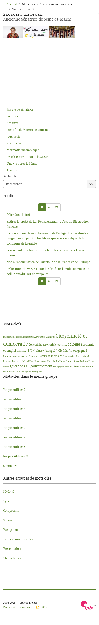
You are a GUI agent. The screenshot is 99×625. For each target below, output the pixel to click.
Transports (37, 371)
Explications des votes (18, 539)
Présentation (12, 549)
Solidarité (8, 371)
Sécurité (81, 366)
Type (6, 501)
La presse (13, 116)
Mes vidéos (27, 361)
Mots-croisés (40, 361)
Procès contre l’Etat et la (27, 157)
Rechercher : (12, 176)
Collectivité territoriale (42, 344)
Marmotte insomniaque (23, 150)
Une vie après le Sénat (22, 163)
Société (90, 366)
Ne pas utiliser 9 (15, 456)
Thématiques (12, 558)
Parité (62, 361)
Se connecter (26, 607)
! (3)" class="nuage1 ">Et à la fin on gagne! (57, 351)
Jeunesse (7, 361)
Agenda (12, 170)
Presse (91, 361)
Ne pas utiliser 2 (14, 390)
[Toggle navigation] (90, 9)
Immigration (69, 356)
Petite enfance (72, 361)
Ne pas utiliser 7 (14, 437)
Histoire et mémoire (49, 356)
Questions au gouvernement (31, 366)
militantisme (9, 336)
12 (56, 207)
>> (91, 184)
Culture (61, 344)
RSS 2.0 (42, 607)
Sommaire (19, 371)
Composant (11, 511)
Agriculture (39, 336)
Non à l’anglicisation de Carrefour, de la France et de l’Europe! (49, 262)
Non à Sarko (53, 361)
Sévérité (8, 492)
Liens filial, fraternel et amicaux (28, 130)
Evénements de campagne (15, 356)
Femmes (33, 356)
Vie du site (14, 143)
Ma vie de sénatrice (20, 109)
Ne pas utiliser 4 (14, 409)
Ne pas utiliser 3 (14, 399)
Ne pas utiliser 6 (14, 428)
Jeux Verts (13, 136)
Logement (17, 361)
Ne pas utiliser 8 (14, 447)
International (82, 356)
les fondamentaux (25, 336)
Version (8, 520)
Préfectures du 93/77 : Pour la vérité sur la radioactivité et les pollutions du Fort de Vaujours (48, 271)
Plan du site (10, 607)
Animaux (50, 336)
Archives (12, 123)
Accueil (12, 4)
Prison (6, 366)
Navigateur (10, 530)
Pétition (84, 361)
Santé (73, 366)
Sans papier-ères (61, 366)
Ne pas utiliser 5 (14, 418)
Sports (28, 371)
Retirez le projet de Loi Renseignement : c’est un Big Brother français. (48, 224)
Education (21, 351)
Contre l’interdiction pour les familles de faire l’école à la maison (45, 252)
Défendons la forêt (19, 215)
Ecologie (72, 344)
